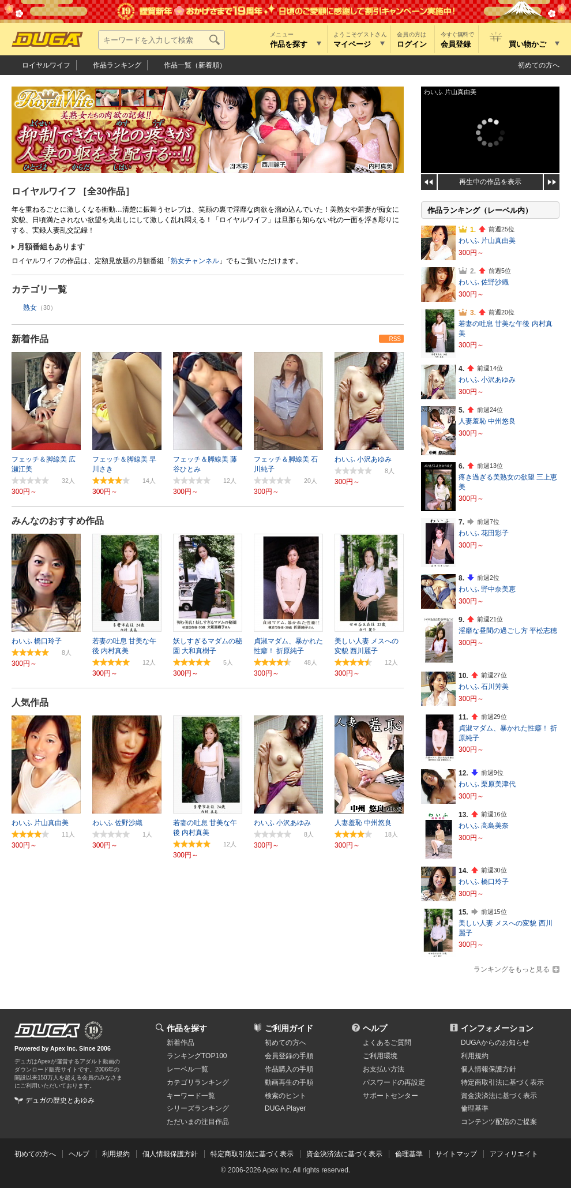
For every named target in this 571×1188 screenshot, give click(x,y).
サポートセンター (390, 1096)
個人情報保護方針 (488, 1069)
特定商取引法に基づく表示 (252, 1154)
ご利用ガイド (289, 1028)
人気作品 (30, 702)
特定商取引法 (502, 1082)
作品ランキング (117, 65)
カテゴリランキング (198, 1082)
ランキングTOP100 (197, 1056)
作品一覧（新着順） (195, 65)
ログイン (412, 44)
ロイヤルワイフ (46, 65)
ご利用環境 (380, 1056)
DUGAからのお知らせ (495, 1043)
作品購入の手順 (289, 1069)
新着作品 (30, 339)
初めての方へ (538, 65)
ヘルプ (375, 1028)
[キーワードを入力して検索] (161, 40)
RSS (395, 339)
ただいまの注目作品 (198, 1122)
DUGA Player (285, 1108)
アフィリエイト (514, 1154)
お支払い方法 (383, 1069)
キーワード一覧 (191, 1096)
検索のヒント (285, 1096)
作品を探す (187, 1028)
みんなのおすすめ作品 (58, 521)
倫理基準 (475, 1108)
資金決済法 (499, 1096)
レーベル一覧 (187, 1069)
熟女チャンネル (195, 261)
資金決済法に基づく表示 (344, 1154)
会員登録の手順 (289, 1056)
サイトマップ (456, 1154)
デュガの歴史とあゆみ (60, 1100)
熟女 (30, 307)
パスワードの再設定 (394, 1082)
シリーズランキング (198, 1108)
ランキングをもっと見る (512, 969)
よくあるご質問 (387, 1043)
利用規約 (475, 1056)
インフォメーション (497, 1028)
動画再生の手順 (289, 1082)
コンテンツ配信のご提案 (499, 1122)
